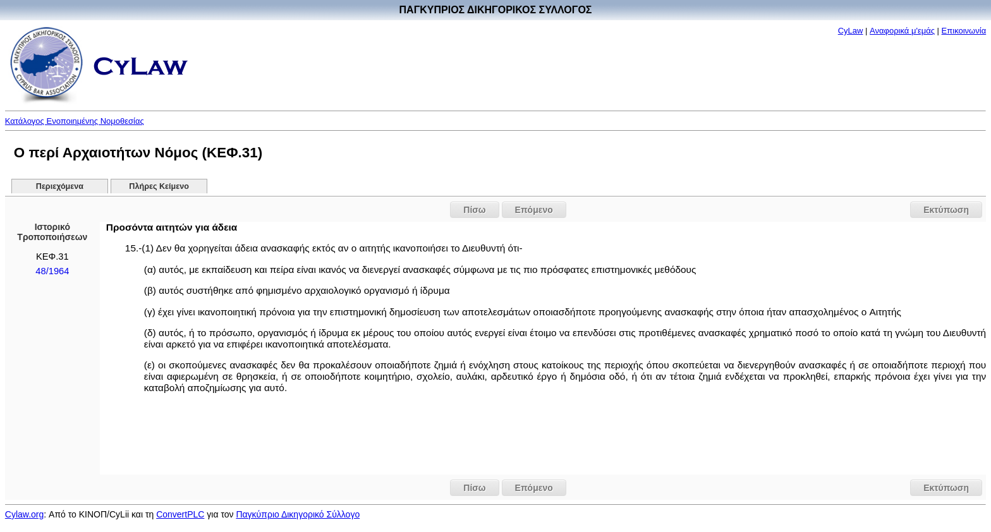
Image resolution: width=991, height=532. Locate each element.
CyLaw (850, 30)
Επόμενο (534, 210)
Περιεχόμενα (59, 186)
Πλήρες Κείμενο (159, 186)
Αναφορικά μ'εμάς (902, 30)
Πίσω (474, 210)
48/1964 (52, 271)
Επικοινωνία (964, 30)
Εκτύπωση (946, 210)
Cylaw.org (24, 514)
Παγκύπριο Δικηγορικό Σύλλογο (298, 514)
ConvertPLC (180, 514)
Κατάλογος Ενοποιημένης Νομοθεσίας (74, 121)
